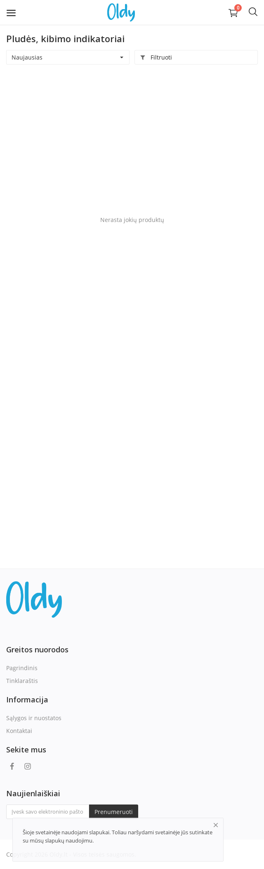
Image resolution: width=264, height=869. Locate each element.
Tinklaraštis (22, 681)
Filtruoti (156, 57)
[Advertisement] (132, 135)
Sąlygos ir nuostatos (33, 718)
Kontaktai (19, 731)
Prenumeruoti (113, 812)
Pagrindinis (22, 668)
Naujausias (27, 57)
